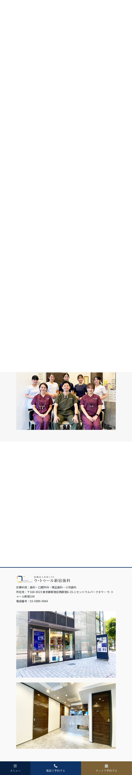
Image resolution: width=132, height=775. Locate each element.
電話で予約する (55, 768)
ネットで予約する (106, 768)
